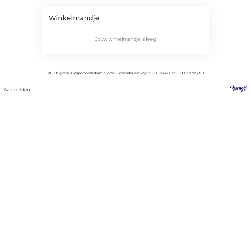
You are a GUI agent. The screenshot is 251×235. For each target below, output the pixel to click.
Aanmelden (17, 90)
